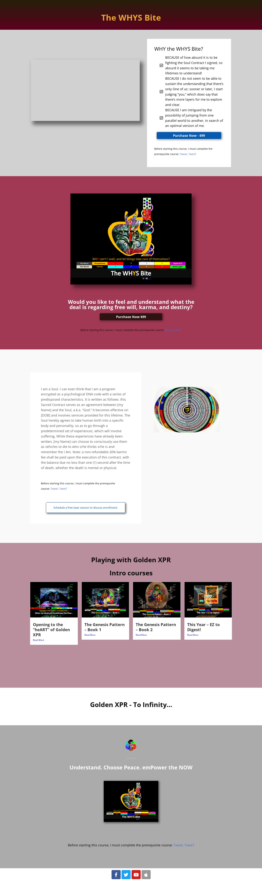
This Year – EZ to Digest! (203, 627)
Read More (38, 640)
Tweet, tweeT (173, 330)
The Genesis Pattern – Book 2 (156, 627)
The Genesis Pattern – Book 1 (104, 627)
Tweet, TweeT (188, 154)
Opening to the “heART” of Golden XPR (51, 629)
